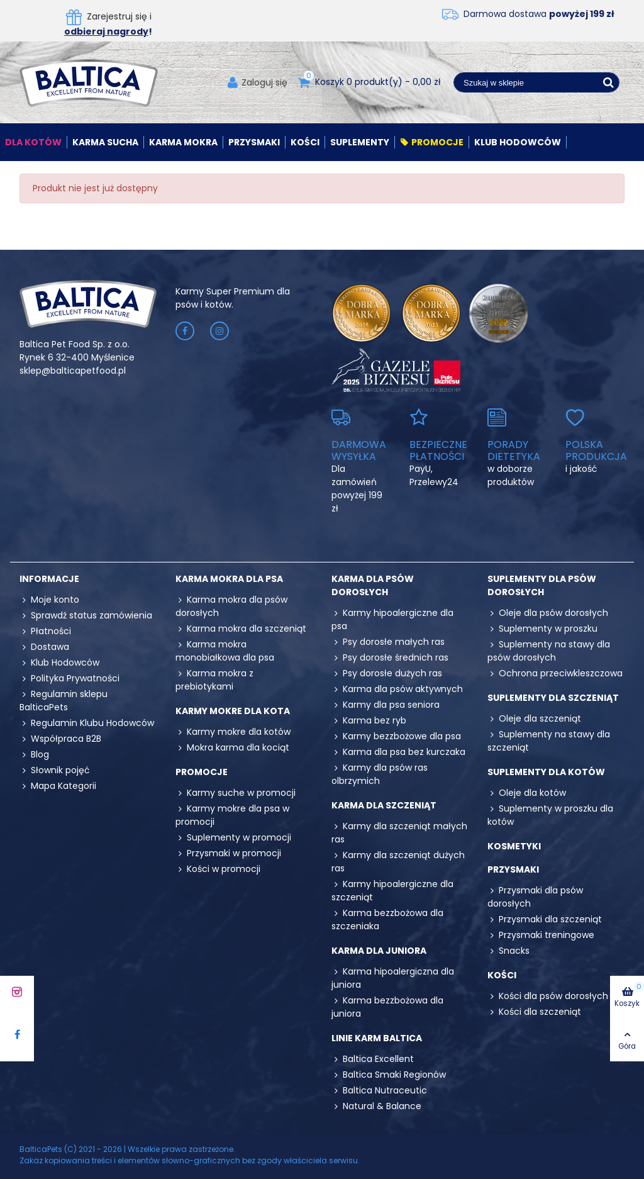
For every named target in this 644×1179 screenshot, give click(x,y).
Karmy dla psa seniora (385, 705)
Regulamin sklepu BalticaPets (63, 700)
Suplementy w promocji (233, 837)
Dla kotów (33, 142)
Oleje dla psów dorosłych (547, 613)
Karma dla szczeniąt (383, 805)
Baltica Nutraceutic (379, 1090)
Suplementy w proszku (542, 628)
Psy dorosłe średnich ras (389, 657)
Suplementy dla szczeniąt (553, 697)
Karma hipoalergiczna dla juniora (392, 978)
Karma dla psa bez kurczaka (398, 752)
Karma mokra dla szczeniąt (240, 628)
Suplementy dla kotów (546, 772)
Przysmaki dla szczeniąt (544, 919)
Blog (34, 754)
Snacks (508, 951)
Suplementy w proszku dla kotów (550, 815)
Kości (305, 142)
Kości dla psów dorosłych (547, 996)
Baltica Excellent (372, 1059)
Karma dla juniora (378, 950)
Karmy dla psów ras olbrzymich (379, 774)
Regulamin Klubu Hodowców (86, 723)
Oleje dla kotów (526, 793)
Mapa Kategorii (57, 786)
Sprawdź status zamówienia (85, 615)
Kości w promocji (217, 869)
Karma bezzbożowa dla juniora (387, 1007)
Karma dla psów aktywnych (397, 689)
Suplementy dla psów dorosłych (541, 585)
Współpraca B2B (60, 739)
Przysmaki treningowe (540, 935)
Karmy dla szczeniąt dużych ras (398, 861)
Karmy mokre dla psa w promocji (232, 815)
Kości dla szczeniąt (534, 1012)
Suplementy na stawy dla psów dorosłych (548, 651)
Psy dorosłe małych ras (388, 642)
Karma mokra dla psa (229, 579)
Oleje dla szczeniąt (534, 718)
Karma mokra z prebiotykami (214, 680)
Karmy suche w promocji (235, 793)
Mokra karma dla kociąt (232, 747)
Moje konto (49, 599)
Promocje (432, 142)
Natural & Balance (376, 1106)
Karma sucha (105, 142)
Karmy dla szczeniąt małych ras (399, 833)
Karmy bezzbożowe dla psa (396, 736)
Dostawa (44, 647)
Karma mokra (183, 142)
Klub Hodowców (517, 142)
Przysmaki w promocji (228, 853)
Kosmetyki (514, 846)
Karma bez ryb (368, 720)
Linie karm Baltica (376, 1038)
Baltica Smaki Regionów (388, 1074)
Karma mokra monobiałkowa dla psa (224, 651)
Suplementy (359, 142)
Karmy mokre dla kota (232, 711)
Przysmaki (254, 142)
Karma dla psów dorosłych (372, 585)
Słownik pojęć (54, 770)
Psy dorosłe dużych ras (386, 673)
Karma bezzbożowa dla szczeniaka (387, 919)
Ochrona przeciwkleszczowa (555, 673)
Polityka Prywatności (69, 678)
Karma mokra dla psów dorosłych (231, 606)
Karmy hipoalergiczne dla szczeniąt (392, 890)
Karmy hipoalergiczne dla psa (392, 619)
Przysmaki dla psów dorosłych (535, 897)
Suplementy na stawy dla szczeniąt (548, 741)
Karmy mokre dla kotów (233, 732)
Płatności (45, 631)
